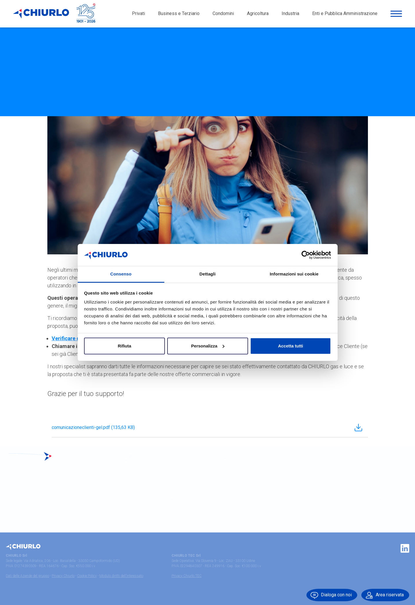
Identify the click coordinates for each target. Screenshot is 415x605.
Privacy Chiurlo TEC (187, 576)
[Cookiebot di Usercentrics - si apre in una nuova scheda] (305, 255)
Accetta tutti (290, 345)
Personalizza (207, 345)
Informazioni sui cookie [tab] (294, 273)
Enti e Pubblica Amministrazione (344, 14)
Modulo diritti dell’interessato (121, 576)
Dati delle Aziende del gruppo (27, 576)
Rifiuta (124, 345)
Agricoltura (258, 14)
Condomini (223, 14)
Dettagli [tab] (208, 273)
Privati (138, 14)
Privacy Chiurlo (63, 576)
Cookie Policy (87, 576)
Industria (290, 14)
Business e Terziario (179, 14)
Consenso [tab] (120, 273)
